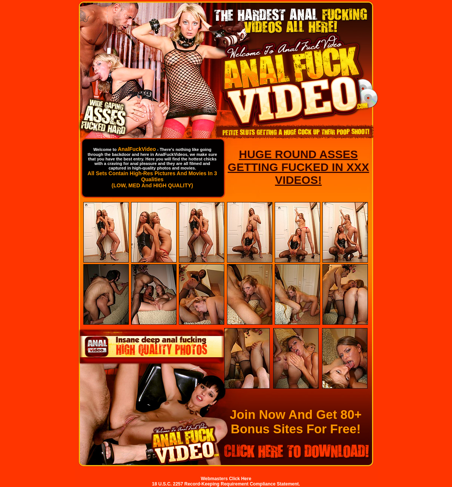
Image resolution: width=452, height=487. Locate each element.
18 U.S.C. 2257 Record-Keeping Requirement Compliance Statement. (226, 484)
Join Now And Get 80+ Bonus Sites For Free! (295, 422)
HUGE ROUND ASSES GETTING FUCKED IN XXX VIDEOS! (298, 167)
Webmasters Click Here (226, 478)
